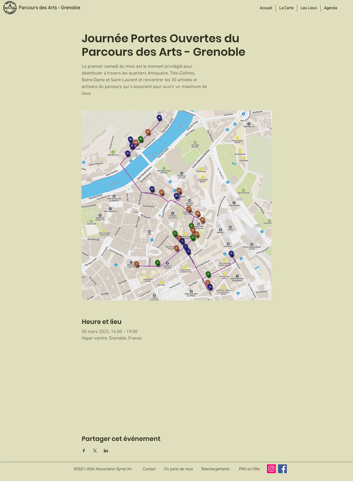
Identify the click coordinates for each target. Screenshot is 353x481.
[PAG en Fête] (249, 468)
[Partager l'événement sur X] (95, 450)
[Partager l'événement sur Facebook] (84, 450)
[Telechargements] (215, 468)
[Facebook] (282, 468)
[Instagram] (271, 468)
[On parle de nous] (178, 468)
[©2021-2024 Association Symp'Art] (102, 468)
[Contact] (149, 468)
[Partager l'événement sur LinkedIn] (106, 450)
